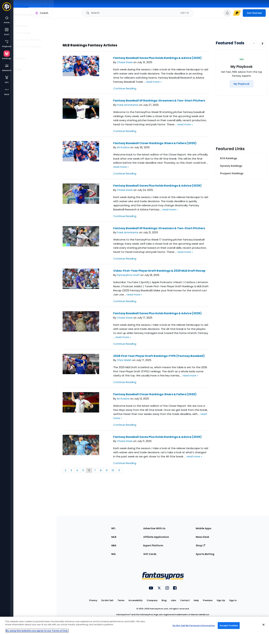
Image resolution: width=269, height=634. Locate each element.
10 (113, 470)
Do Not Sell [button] (107, 600)
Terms (121, 600)
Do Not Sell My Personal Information (194, 625)
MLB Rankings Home (30, 14)
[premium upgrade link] (237, 13)
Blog (164, 600)
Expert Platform (153, 545)
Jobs (173, 600)
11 (119, 470)
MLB (113, 537)
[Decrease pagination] (253, 43)
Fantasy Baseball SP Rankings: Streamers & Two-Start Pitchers (159, 101)
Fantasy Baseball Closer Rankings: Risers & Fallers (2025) (154, 143)
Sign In (233, 600)
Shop (200, 545)
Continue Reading (124, 88)
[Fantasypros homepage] (6, 8)
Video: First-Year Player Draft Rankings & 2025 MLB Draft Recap (159, 271)
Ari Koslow (123, 147)
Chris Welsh (124, 360)
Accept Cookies (229, 625)
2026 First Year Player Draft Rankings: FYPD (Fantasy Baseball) (159, 356)
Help (196, 600)
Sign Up (221, 600)
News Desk (202, 537)
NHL (113, 554)
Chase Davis (125, 62)
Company (152, 600)
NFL (113, 528)
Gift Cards (149, 554)
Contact (185, 600)
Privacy (93, 600)
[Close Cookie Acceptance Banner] (263, 625)
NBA (113, 545)
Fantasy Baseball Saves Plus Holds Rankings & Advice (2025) (157, 58)
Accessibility (135, 600)
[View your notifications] (227, 13)
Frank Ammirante (127, 105)
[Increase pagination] (262, 43)
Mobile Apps (203, 528)
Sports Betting (205, 554)
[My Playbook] (242, 84)
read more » (153, 82)
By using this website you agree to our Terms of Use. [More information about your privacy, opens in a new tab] (37, 630)
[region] (134, 625)
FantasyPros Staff (128, 275)
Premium (208, 600)
